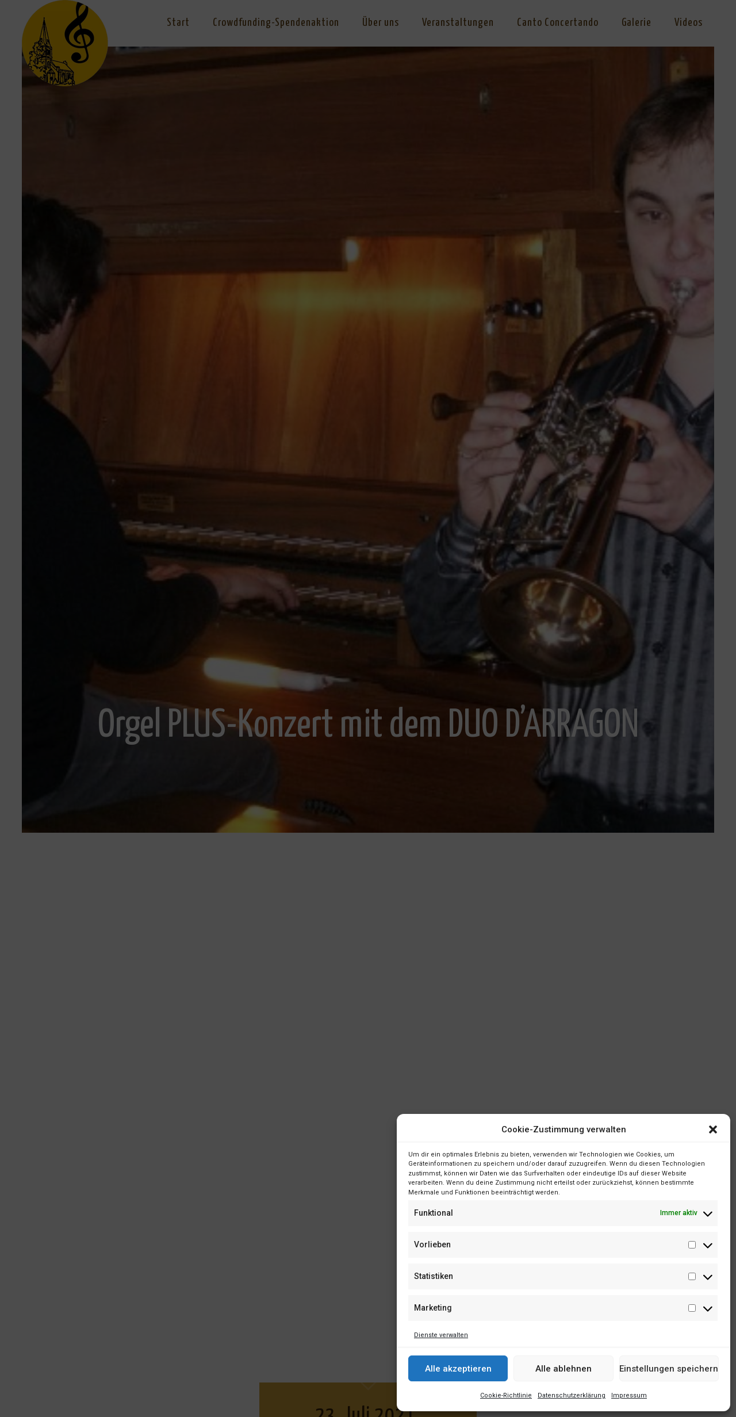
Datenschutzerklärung (571, 1395)
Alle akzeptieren (458, 1369)
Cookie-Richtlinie (506, 1395)
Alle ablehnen (563, 1369)
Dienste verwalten (441, 1335)
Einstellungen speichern (668, 1369)
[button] (713, 1129)
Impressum (629, 1395)
